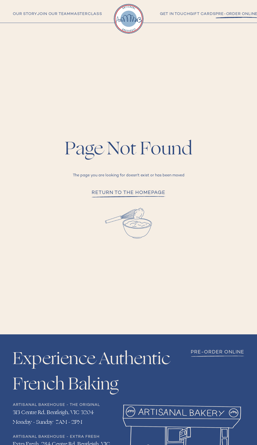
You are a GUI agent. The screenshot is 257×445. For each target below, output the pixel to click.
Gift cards (203, 14)
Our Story (25, 14)
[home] (128, 19)
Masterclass (86, 14)
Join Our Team (53, 14)
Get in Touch (175, 14)
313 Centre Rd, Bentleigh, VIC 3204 (53, 412)
